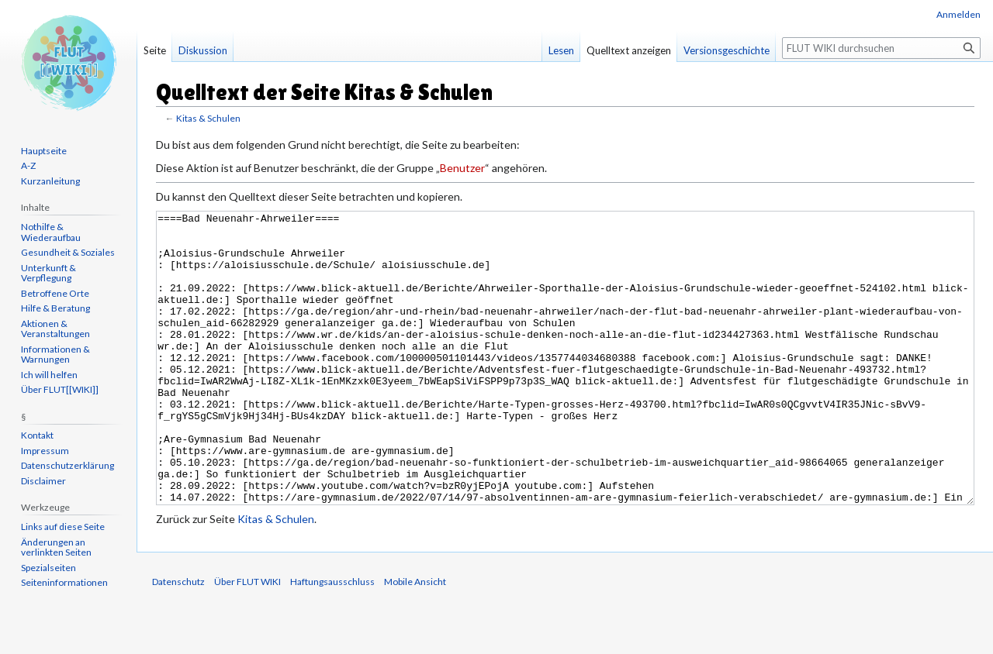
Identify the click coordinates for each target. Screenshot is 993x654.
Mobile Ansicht (415, 639)
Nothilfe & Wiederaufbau (51, 232)
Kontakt (37, 435)
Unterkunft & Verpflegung (48, 273)
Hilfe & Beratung (55, 308)
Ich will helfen (49, 374)
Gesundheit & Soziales (68, 252)
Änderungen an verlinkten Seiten (56, 547)
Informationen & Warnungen (55, 354)
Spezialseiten (48, 567)
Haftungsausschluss (332, 639)
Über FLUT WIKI (247, 639)
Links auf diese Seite (63, 526)
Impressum (45, 450)
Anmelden (958, 14)
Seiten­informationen (64, 582)
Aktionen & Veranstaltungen (55, 329)
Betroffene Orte (55, 293)
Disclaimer (43, 481)
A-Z (28, 165)
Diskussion (202, 50)
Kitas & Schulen (208, 118)
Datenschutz (178, 639)
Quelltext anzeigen (628, 50)
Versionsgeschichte (726, 50)
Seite (155, 50)
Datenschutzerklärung (67, 465)
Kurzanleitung (50, 181)
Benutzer (462, 167)
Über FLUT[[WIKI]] (60, 389)
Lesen (561, 50)
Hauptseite (44, 151)
